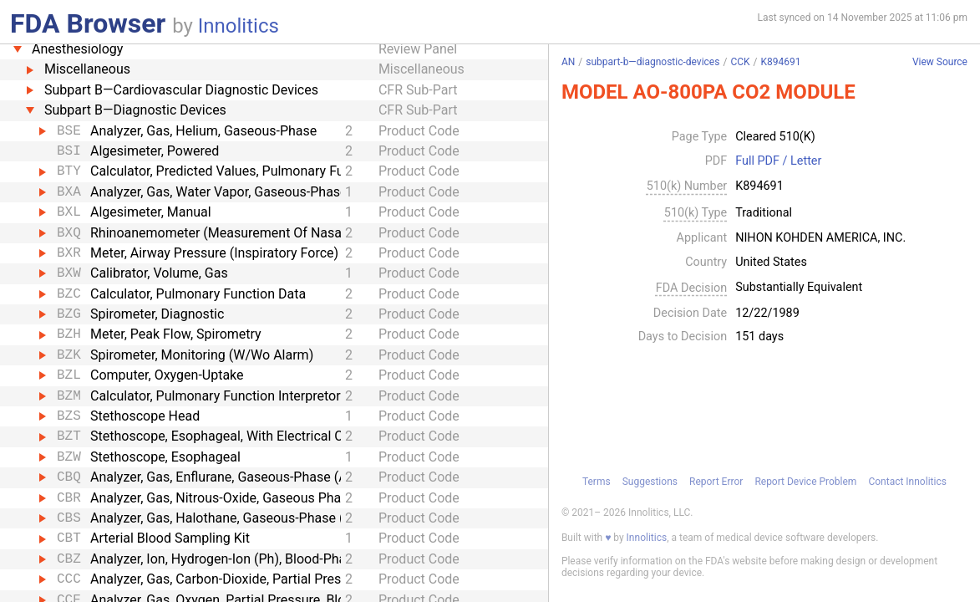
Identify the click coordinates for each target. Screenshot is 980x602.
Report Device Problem (805, 481)
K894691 (780, 62)
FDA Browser (87, 23)
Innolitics (238, 26)
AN (568, 62)
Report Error (716, 481)
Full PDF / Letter (778, 161)
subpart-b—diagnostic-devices (652, 62)
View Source (939, 62)
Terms (596, 481)
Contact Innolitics (907, 481)
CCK (739, 62)
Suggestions (650, 481)
